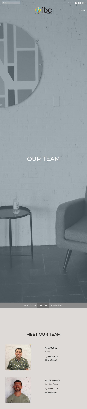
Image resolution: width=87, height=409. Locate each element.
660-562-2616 (53, 356)
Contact (70, 3)
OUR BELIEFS (30, 305)
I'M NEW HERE (56, 305)
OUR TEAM (42, 305)
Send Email (52, 360)
